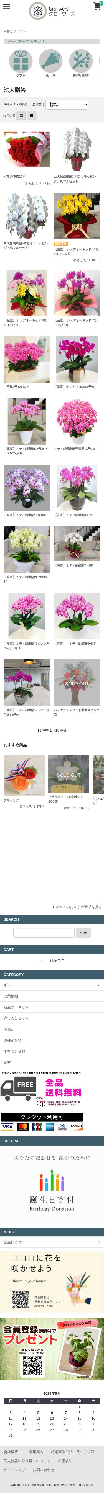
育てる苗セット (16, 1018)
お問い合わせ (43, 1470)
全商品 (8, 31)
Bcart (89, 1484)
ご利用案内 (35, 1452)
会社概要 (11, 1452)
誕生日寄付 (13, 1242)
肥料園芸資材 (14, 1051)
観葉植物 (11, 996)
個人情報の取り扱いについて (27, 1461)
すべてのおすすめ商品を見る (78, 907)
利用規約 (65, 1461)
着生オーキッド (16, 1007)
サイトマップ (14, 1470)
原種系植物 (13, 1040)
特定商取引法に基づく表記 (72, 1452)
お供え (9, 1029)
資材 (7, 1062)
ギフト (22, 31)
